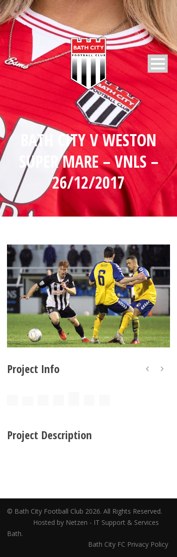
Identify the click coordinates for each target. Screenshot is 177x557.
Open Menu (158, 63)
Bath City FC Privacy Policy (129, 544)
